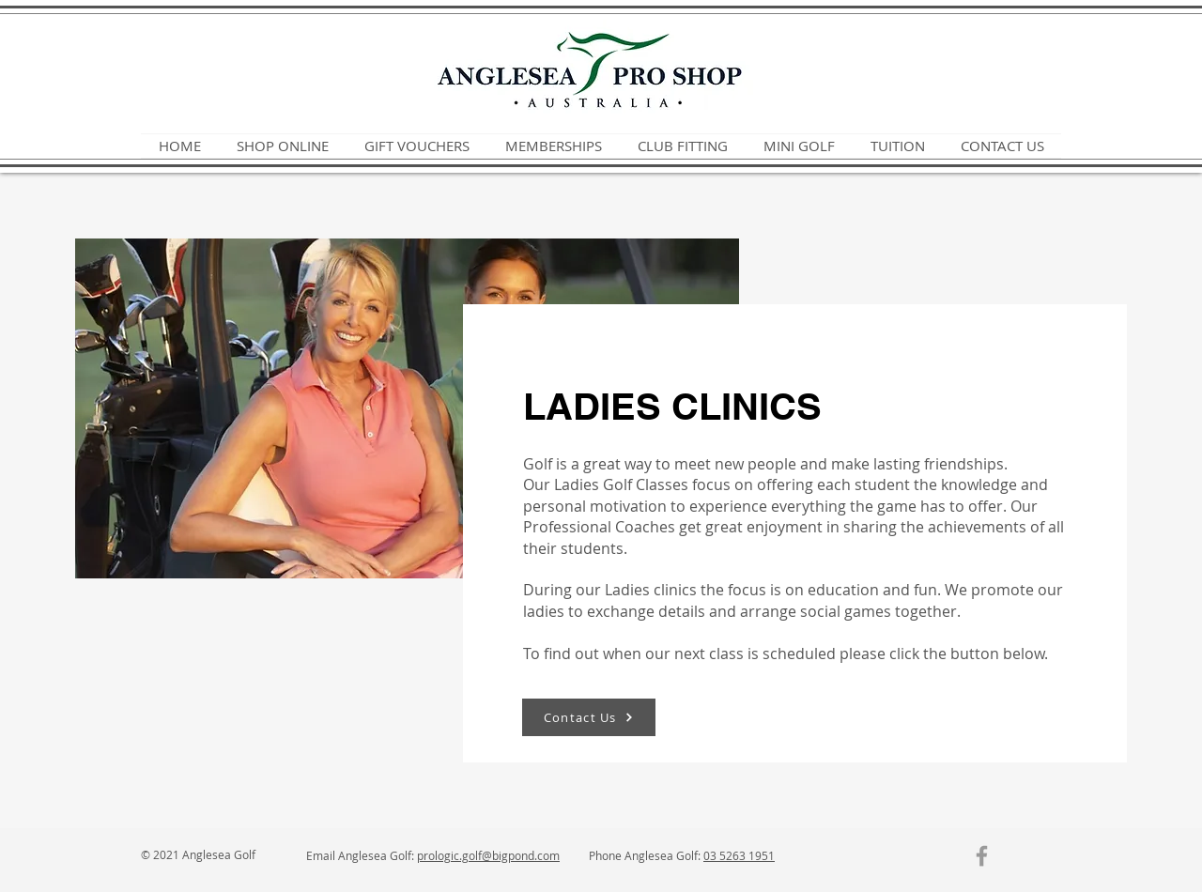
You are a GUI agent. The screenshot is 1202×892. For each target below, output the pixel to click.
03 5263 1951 (739, 855)
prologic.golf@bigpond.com (488, 855)
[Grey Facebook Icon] (981, 855)
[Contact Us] (588, 717)
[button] (417, 146)
